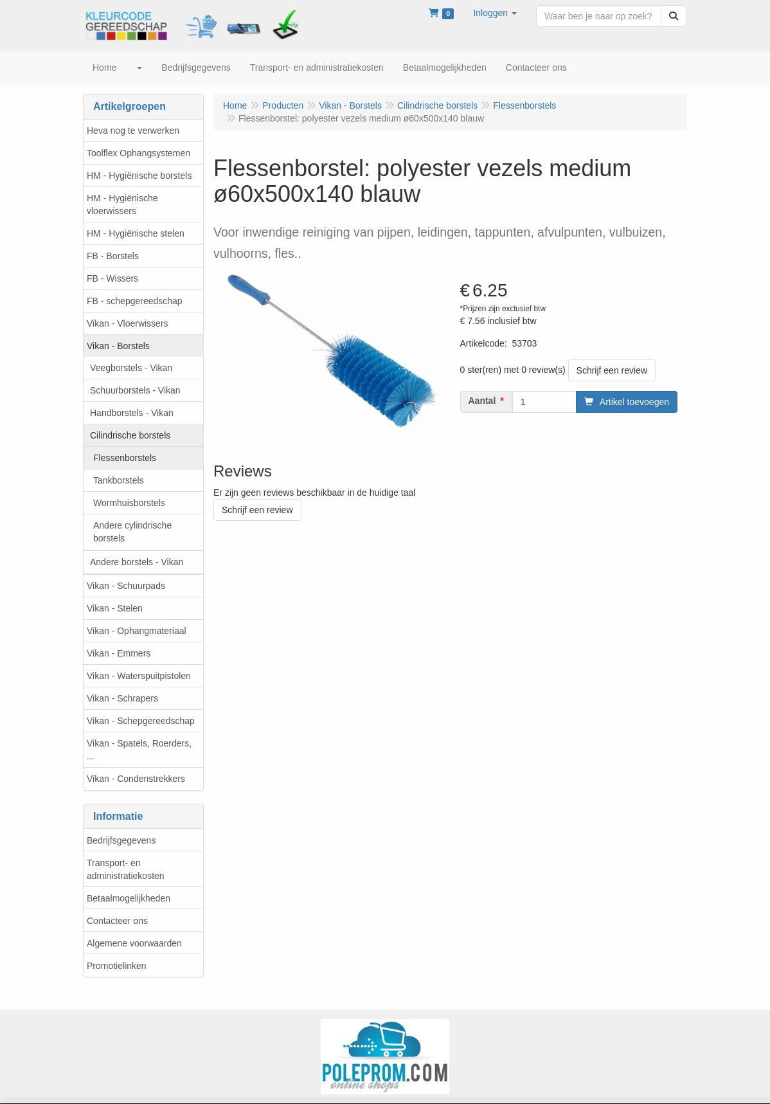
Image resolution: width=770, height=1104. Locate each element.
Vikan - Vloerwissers (127, 323)
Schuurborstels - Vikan (135, 390)
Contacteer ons (117, 921)
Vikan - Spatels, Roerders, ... (139, 749)
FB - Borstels (113, 256)
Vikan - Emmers (118, 653)
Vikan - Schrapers (122, 698)
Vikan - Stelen (115, 608)
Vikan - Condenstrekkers (136, 779)
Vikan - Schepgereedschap (141, 721)
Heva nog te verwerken (133, 130)
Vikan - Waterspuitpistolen (139, 676)
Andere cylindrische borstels (132, 531)
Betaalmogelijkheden (128, 898)
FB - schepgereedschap (135, 301)
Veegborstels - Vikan (131, 368)
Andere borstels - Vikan (136, 562)
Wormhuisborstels (129, 503)
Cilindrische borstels (130, 435)
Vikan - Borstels (118, 346)
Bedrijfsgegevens (121, 840)
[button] (494, 13)
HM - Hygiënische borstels (139, 175)
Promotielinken (117, 966)
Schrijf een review (612, 370)
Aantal (482, 400)
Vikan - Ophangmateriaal (136, 631)
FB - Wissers (112, 278)
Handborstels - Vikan (132, 413)
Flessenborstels (124, 458)
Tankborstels (118, 480)
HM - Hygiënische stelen (135, 233)
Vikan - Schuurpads (126, 586)
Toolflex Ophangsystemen (138, 153)
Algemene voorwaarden (134, 943)
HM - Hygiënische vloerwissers (122, 204)
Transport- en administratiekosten (126, 869)
